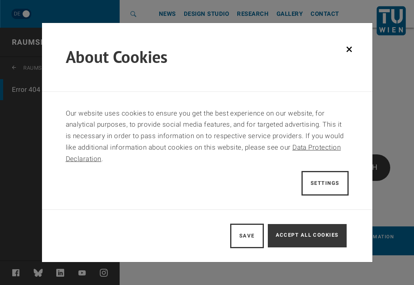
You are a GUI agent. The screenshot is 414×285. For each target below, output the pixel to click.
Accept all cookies (307, 235)
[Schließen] (349, 49)
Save (247, 236)
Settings (325, 183)
